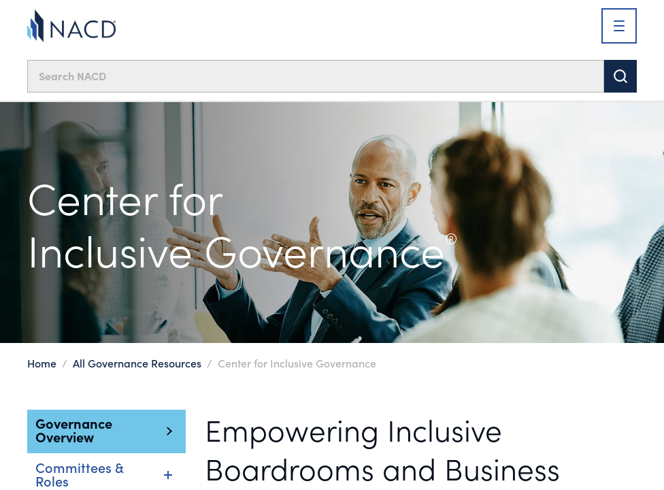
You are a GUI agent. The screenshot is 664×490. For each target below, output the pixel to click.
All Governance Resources (137, 362)
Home (41, 362)
